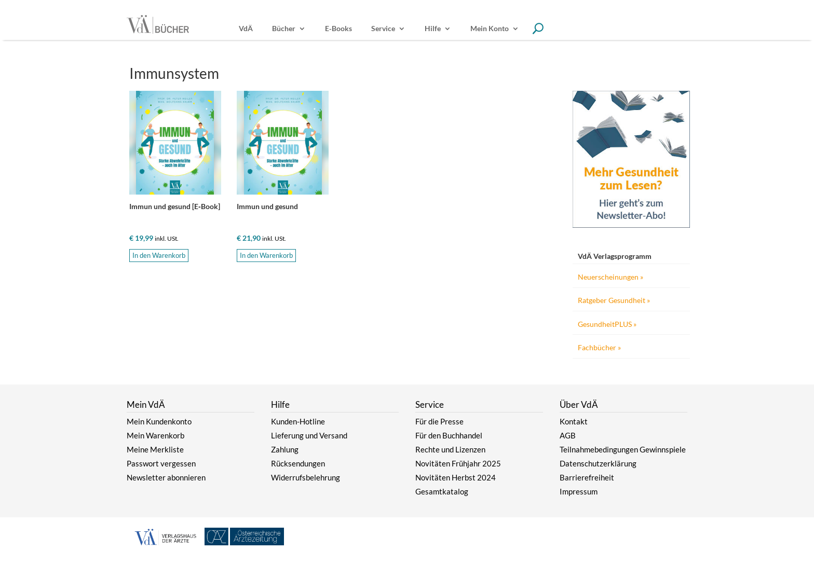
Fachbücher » (599, 347)
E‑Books (338, 29)
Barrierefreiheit (587, 477)
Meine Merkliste (155, 449)
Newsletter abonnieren (166, 477)
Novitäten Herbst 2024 (455, 477)
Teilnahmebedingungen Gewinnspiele (623, 449)
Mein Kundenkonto (159, 421)
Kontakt (574, 421)
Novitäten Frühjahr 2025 (458, 463)
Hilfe (433, 29)
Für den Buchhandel (448, 435)
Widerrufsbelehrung (305, 477)
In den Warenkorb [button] (158, 255)
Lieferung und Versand (309, 435)
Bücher (283, 29)
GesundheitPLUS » (607, 324)
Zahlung (285, 449)
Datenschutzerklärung (598, 463)
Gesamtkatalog (441, 491)
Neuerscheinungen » (610, 276)
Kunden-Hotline (298, 421)
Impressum (579, 491)
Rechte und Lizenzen (450, 449)
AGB (568, 435)
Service (383, 29)
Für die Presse (439, 421)
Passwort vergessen (161, 463)
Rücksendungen (298, 463)
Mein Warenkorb (155, 435)
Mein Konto (489, 29)
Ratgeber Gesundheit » (614, 300)
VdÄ (246, 29)
